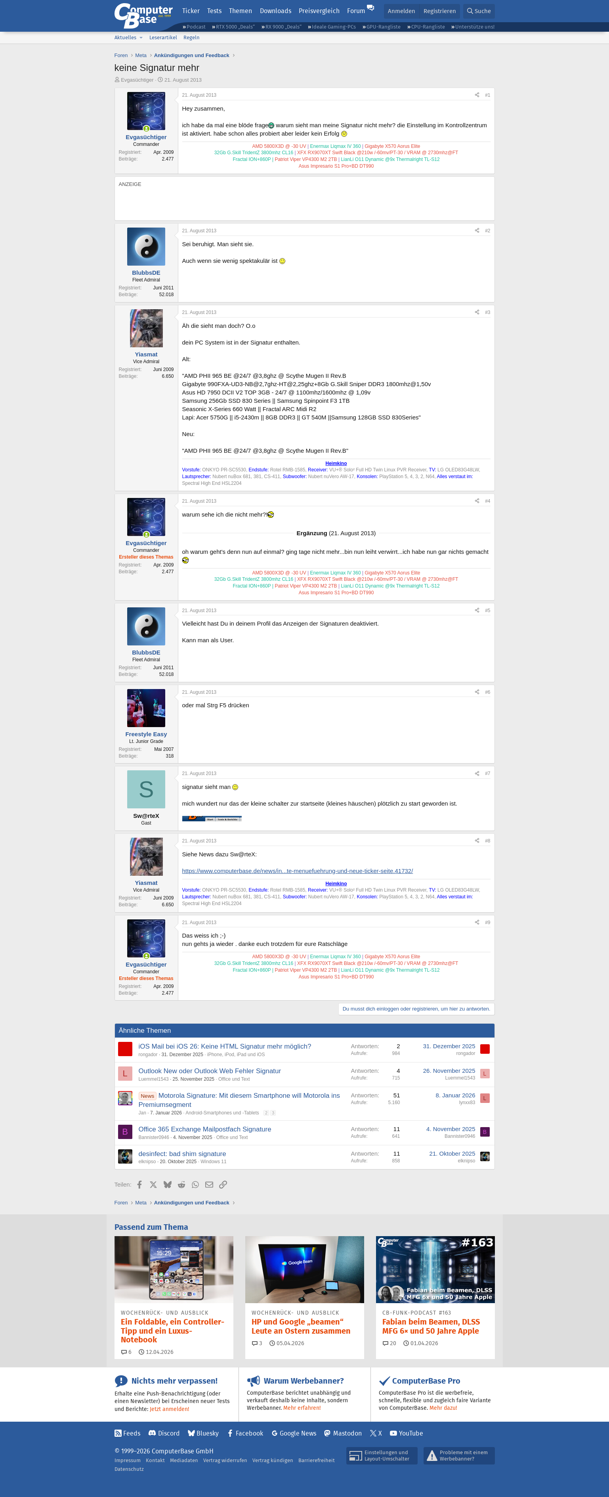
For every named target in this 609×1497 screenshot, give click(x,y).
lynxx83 (467, 1102)
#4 (487, 501)
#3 (487, 312)
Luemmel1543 (154, 1079)
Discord (169, 1433)
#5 (487, 610)
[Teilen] (477, 95)
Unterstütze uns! (474, 27)
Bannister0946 (154, 1137)
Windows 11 (213, 1161)
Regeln (191, 37)
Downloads (275, 10)
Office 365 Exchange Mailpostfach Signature (205, 1129)
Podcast (196, 27)
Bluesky (208, 1433)
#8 (487, 841)
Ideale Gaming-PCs (334, 27)
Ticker (191, 10)
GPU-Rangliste (384, 27)
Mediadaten (184, 1460)
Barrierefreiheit (316, 1460)
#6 (487, 692)
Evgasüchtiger (137, 80)
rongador (148, 1054)
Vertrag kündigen (272, 1460)
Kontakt (155, 1460)
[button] (141, 38)
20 (389, 1343)
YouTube (411, 1433)
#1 (487, 95)
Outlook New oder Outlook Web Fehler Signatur (210, 1071)
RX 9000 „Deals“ (283, 27)
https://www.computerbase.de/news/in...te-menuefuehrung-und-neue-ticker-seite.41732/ (297, 870)
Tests (214, 10)
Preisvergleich (319, 10)
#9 (487, 922)
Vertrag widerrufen (225, 1460)
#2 (487, 231)
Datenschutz (129, 1469)
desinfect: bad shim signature (182, 1154)
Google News (298, 1433)
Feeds (131, 1433)
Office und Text (234, 1079)
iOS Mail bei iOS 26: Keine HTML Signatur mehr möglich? (225, 1046)
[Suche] (479, 11)
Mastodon (347, 1433)
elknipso (147, 1161)
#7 (487, 773)
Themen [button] (240, 10)
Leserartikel (163, 37)
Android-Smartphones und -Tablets (222, 1113)
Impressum (128, 1460)
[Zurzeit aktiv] (146, 128)
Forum (356, 10)
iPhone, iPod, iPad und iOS (236, 1054)
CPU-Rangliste (428, 27)
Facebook (249, 1433)
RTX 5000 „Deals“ (235, 27)
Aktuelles (125, 37)
